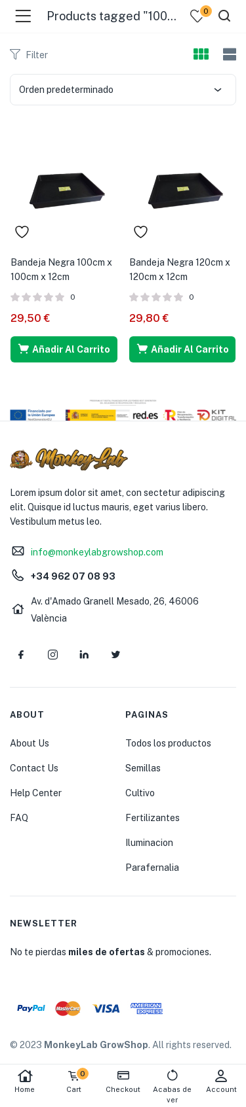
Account (221, 1081)
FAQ (19, 818)
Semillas (143, 768)
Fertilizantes (152, 818)
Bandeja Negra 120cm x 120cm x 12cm (179, 269)
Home (24, 1081)
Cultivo (140, 793)
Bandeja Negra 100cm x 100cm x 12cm (61, 269)
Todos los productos (168, 743)
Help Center (36, 793)
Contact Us (34, 768)
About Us (29, 743)
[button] (63, 349)
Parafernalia (152, 867)
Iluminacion (149, 842)
